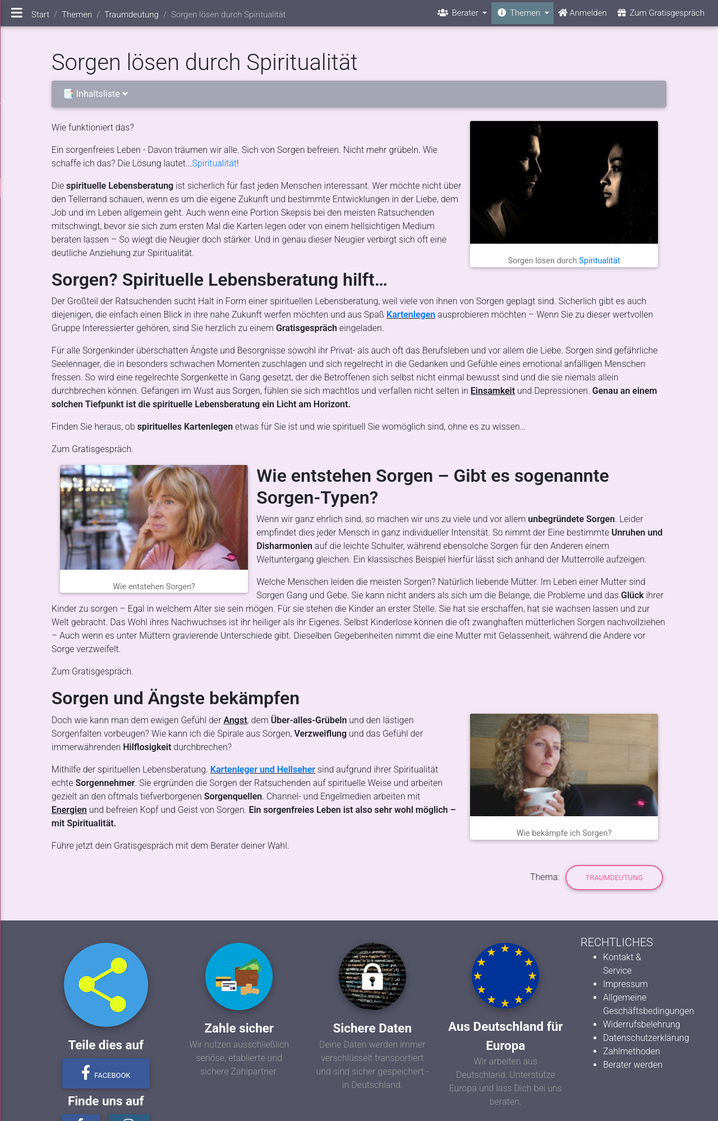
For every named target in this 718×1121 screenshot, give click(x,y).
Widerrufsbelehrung (641, 1024)
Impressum (625, 984)
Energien (69, 809)
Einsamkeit (493, 390)
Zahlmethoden (631, 1051)
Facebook (106, 1073)
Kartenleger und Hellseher (262, 769)
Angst (235, 720)
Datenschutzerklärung (646, 1037)
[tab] (359, 94)
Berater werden (632, 1064)
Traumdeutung (614, 877)
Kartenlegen (410, 314)
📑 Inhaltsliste (97, 94)
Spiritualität (599, 261)
